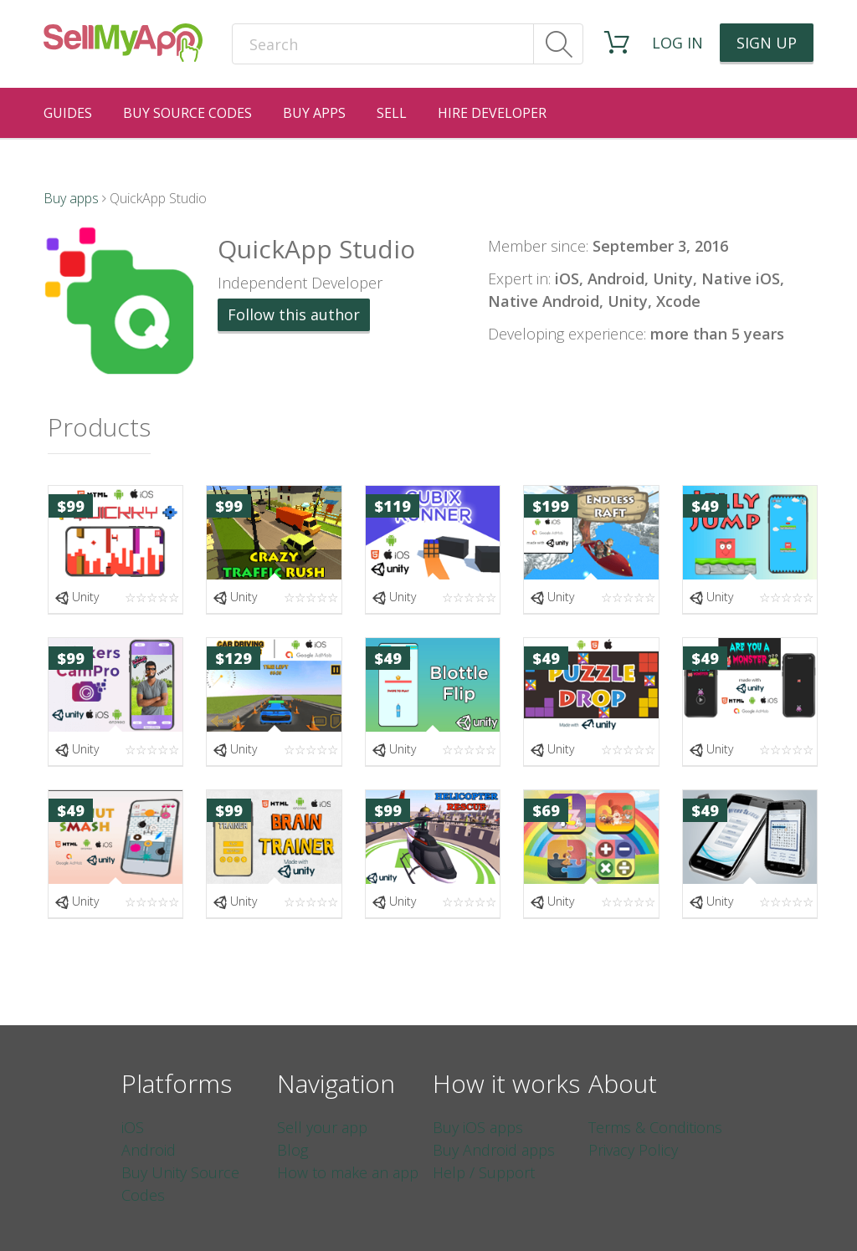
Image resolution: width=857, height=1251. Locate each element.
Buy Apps (314, 113)
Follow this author (294, 314)
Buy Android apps (494, 1150)
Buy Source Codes (187, 113)
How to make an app (347, 1172)
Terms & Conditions (655, 1127)
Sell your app (322, 1127)
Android (148, 1150)
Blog (292, 1150)
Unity (76, 597)
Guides (68, 113)
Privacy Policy (633, 1150)
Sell (392, 113)
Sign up (766, 43)
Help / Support (484, 1172)
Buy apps (71, 198)
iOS (132, 1127)
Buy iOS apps (478, 1127)
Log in (677, 43)
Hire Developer (492, 113)
